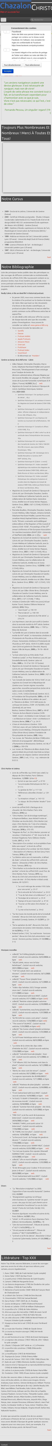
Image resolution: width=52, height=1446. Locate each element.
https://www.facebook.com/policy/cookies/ (28, 45)
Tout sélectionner (32, 65)
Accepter (8, 71)
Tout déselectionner (12, 65)
